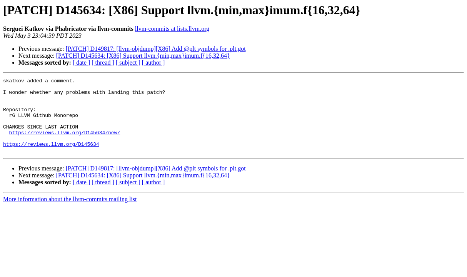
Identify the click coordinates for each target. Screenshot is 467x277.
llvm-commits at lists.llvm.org (172, 28)
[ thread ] (103, 62)
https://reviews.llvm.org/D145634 (51, 157)
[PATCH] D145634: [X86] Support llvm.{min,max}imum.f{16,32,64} (143, 55)
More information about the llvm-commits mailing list (70, 214)
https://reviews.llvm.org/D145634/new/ (64, 143)
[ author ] (153, 62)
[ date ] (81, 62)
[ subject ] (128, 62)
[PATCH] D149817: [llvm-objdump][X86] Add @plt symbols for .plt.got (156, 48)
